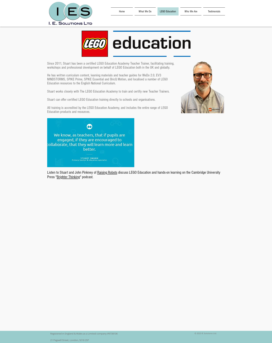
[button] (90, 142)
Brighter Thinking (68, 177)
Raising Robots (107, 172)
